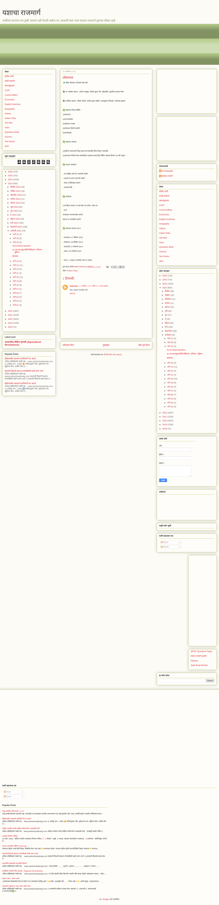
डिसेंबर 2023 (15, 187)
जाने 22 (16, 269)
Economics (10, 99)
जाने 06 (16, 293)
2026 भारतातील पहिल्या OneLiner (14, 846)
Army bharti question (21, 246)
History (8, 113)
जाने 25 (16, 242)
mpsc (7, 127)
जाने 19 (16, 281)
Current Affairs (11, 95)
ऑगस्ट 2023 (15, 203)
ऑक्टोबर (168, 299)
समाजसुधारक (9, 86)
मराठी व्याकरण (10, 81)
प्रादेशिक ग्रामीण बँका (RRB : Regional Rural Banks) (22, 871)
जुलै (166, 311)
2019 (10, 323)
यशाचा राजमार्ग (21, 12)
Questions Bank (12, 132)
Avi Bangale (167, 171)
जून (166, 315)
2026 (10, 171)
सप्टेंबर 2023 (15, 199)
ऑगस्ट (167, 307)
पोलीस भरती (9, 76)
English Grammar (13, 104)
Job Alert (9, 123)
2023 (10, 183)
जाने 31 (16, 234)
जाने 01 (16, 305)
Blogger (106, 899)
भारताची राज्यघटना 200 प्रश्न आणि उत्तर (16, 886)
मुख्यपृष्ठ (106, 345)
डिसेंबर (167, 291)
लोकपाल (15, 256)
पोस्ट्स (164, 542)
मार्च (166, 327)
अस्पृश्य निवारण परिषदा (10, 836)
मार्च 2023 (14, 223)
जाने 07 (16, 289)
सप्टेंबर (167, 303)
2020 (10, 319)
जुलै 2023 (14, 207)
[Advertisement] (92, 44)
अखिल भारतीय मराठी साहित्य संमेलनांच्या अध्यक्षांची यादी (21, 828)
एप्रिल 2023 (15, 219)
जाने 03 (16, 301)
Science (8, 137)
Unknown (74, 286)
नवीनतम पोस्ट (68, 345)
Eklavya (194, 661)
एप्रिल (167, 323)
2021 (10, 315)
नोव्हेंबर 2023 (15, 191)
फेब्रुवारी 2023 (16, 227)
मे (165, 319)
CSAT (7, 90)
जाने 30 (16, 238)
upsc (7, 146)
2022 (10, 311)
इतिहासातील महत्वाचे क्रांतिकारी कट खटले (20, 358)
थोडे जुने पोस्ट (144, 345)
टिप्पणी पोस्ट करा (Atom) (113, 354)
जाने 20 (16, 277)
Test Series (10, 141)
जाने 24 (16, 261)
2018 (10, 327)
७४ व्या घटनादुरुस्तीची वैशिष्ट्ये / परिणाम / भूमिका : (185, 354)
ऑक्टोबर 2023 (16, 195)
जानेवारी (168, 335)
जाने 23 (16, 265)
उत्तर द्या (72, 293)
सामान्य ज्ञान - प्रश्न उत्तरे (10, 878)
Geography (10, 109)
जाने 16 (16, 285)
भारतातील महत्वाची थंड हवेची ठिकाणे (14, 863)
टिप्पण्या (165, 547)
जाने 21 (16, 273)
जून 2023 (14, 211)
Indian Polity (72, 271)
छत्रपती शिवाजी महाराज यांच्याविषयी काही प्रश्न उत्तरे (24, 371)
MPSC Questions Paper (201, 651)
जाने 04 (16, 297)
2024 (10, 179)
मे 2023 (13, 215)
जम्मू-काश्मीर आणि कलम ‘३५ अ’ (13, 811)
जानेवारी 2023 (16, 231)
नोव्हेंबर (167, 295)
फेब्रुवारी (168, 331)
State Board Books (199, 665)
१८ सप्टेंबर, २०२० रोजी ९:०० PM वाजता (93, 286)
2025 (10, 175)
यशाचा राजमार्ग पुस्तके (198, 656)
